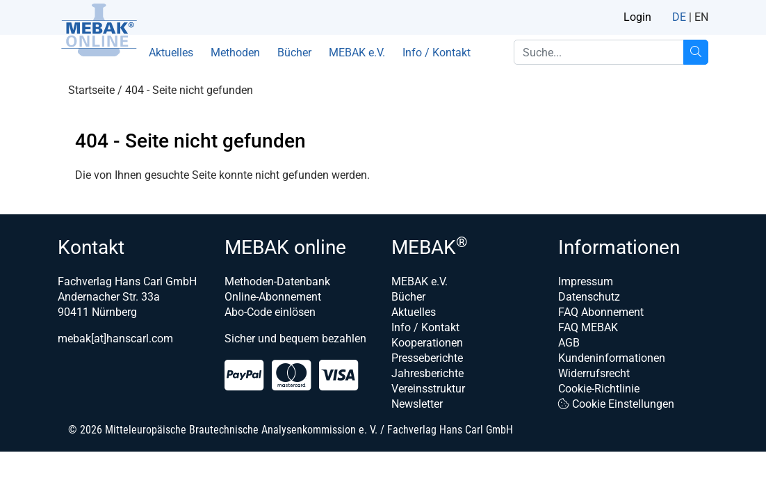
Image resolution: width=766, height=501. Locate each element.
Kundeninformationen (611, 358)
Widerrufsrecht (594, 373)
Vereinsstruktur (428, 388)
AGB (569, 342)
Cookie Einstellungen (616, 404)
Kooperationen (427, 342)
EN (701, 17)
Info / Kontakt (436, 52)
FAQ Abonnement (601, 312)
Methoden (235, 52)
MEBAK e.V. (357, 52)
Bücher (294, 52)
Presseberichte (427, 358)
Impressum (585, 281)
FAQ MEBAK (588, 327)
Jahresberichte (427, 373)
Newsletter (417, 404)
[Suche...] (695, 52)
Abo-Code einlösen (270, 312)
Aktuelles (171, 52)
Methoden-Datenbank (277, 281)
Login (637, 17)
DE (679, 17)
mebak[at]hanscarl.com (115, 338)
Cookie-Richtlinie (598, 388)
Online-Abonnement (273, 296)
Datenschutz (589, 296)
